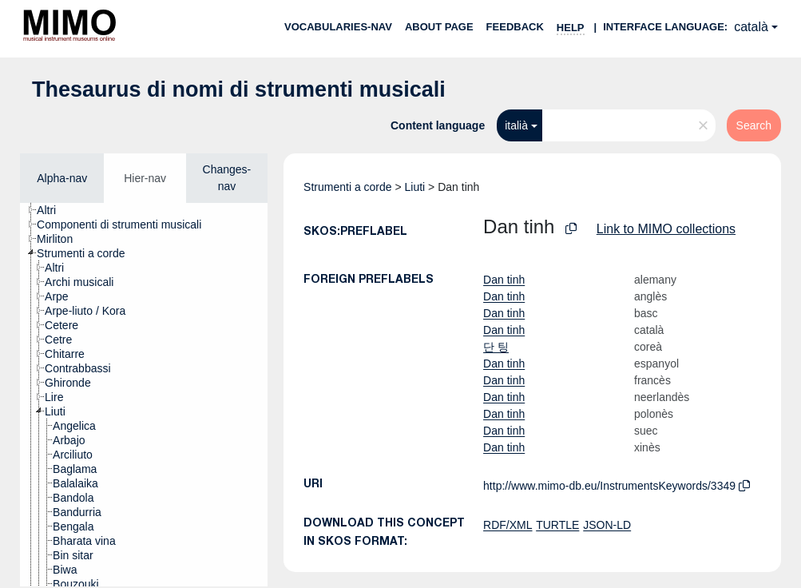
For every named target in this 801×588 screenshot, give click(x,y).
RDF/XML (507, 524)
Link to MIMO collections (666, 229)
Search (753, 125)
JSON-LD (607, 524)
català (751, 27)
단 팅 (496, 346)
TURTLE (557, 524)
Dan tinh (504, 279)
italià (516, 125)
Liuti (415, 187)
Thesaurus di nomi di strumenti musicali (239, 89)
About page (439, 27)
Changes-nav (227, 178)
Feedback (515, 27)
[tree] (144, 394)
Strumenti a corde (347, 187)
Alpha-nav (62, 178)
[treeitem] (53, 210)
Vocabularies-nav (338, 27)
